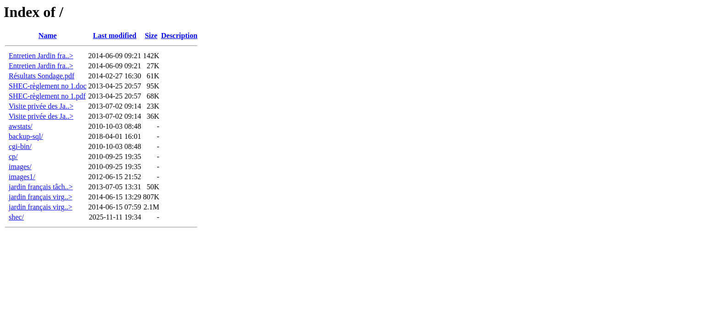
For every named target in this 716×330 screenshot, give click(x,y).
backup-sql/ (26, 136)
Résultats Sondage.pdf (41, 76)
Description (179, 35)
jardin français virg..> (40, 197)
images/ (20, 166)
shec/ (16, 217)
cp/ (13, 156)
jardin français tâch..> (41, 187)
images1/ (22, 177)
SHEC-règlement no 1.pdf (47, 96)
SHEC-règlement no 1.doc (47, 86)
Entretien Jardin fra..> (41, 56)
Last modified (115, 35)
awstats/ (21, 126)
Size (151, 35)
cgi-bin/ (20, 146)
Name (48, 35)
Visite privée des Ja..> (41, 106)
